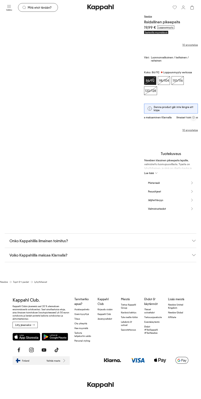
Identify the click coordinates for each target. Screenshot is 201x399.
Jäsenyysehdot (105, 318)
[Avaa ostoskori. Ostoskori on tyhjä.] (192, 7)
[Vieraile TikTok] (56, 350)
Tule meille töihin (129, 317)
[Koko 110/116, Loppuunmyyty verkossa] (178, 80)
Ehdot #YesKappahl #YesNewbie (151, 329)
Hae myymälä (81, 328)
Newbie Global (175, 312)
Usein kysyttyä (81, 314)
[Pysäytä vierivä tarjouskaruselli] (193, 117)
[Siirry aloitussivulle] (100, 7)
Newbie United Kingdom (175, 306)
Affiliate (172, 317)
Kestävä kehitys (128, 312)
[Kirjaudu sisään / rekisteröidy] (183, 7)
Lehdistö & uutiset (126, 323)
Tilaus (77, 318)
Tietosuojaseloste (153, 317)
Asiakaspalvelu (81, 309)
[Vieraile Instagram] (31, 350)
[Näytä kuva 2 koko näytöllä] (102, 64)
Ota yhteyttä (80, 323)
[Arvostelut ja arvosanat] (171, 45)
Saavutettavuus (128, 329)
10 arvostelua (190, 130)
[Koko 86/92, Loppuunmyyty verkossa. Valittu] (150, 80)
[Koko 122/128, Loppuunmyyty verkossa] (150, 90)
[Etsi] (43, 7)
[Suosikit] (174, 7)
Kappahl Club (104, 314)
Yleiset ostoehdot (149, 311)
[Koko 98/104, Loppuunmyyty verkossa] (164, 80)
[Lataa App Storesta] (26, 337)
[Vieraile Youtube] (44, 350)
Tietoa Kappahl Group (128, 306)
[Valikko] (9, 7)
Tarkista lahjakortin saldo (82, 334)
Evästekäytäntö (152, 321)
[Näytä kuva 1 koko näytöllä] (33, 64)
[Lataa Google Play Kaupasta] (55, 337)
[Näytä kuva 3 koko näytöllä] (22, 149)
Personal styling (82, 340)
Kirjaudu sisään (105, 309)
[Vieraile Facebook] (19, 350)
